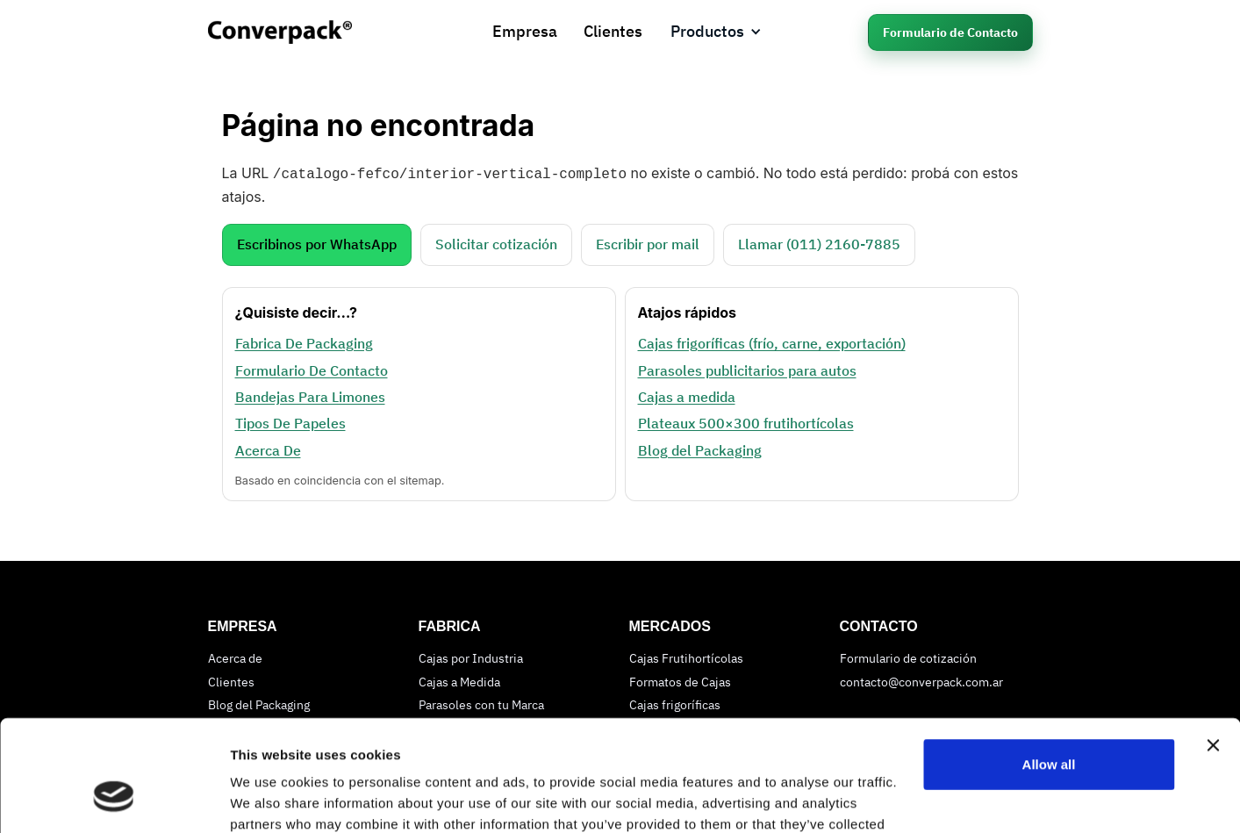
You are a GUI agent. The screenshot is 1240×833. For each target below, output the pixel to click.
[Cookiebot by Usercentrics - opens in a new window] (113, 799)
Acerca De (268, 448)
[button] (716, 32)
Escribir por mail (647, 242)
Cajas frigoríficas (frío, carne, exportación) (772, 341)
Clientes (613, 31)
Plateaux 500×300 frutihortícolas (746, 421)
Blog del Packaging (700, 448)
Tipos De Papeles (290, 421)
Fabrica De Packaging (304, 341)
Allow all (1049, 669)
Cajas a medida (686, 395)
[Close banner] (1213, 650)
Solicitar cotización (496, 242)
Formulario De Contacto (311, 368)
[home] (298, 32)
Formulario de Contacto (950, 32)
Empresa (524, 31)
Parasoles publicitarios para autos (747, 368)
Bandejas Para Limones (310, 395)
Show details (271, 798)
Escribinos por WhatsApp (317, 242)
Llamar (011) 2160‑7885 (819, 242)
